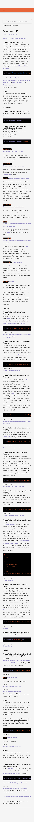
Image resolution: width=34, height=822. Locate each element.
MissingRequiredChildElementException (15, 787)
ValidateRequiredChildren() (18, 782)
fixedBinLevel (20, 354)
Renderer (11, 281)
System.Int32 (18, 151)
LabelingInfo (7, 174)
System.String (7, 645)
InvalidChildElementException (12, 690)
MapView (10, 767)
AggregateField (10, 226)
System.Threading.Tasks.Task (12, 685)
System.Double (24, 178)
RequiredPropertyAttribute (11, 772)
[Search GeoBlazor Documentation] (17, 21)
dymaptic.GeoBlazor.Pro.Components (14, 38)
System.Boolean (19, 166)
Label (7, 243)
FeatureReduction (8, 85)
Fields (8, 232)
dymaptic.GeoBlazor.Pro (10, 34)
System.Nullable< (8, 151)
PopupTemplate (17, 262)
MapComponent (17, 82)
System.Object (14, 78)
